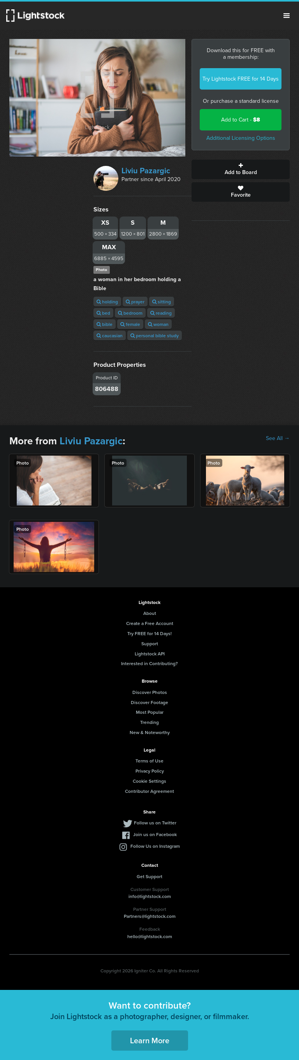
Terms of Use (149, 760)
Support (149, 643)
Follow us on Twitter (155, 822)
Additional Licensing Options (240, 138)
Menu (286, 15)
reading (161, 313)
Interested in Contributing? (149, 663)
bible (105, 324)
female (130, 324)
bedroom (130, 313)
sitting (161, 301)
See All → (278, 438)
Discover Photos (149, 692)
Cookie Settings (149, 781)
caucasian (110, 335)
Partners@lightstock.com (150, 916)
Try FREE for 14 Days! (149, 633)
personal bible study (154, 335)
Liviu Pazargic (145, 170)
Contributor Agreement (149, 791)
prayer (135, 301)
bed (103, 313)
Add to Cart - (240, 120)
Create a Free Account (149, 623)
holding (107, 301)
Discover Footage (149, 702)
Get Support (149, 876)
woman (158, 324)
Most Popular (150, 712)
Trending (149, 722)
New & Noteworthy (150, 732)
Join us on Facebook (155, 834)
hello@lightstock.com (149, 936)
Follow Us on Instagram (155, 846)
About (149, 613)
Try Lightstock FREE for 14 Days (240, 79)
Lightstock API (150, 653)
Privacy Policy (149, 771)
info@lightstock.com (149, 896)
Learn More (149, 1040)
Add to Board (240, 169)
